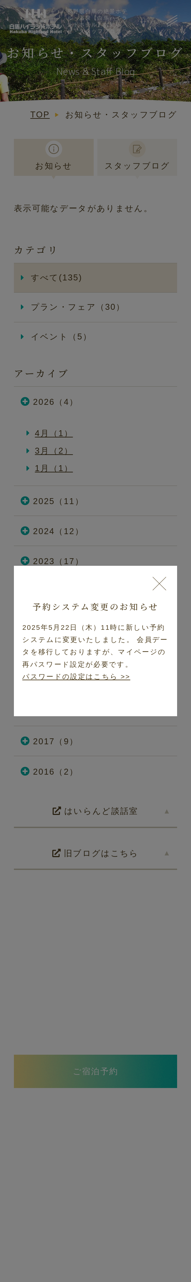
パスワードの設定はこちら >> (76, 676)
